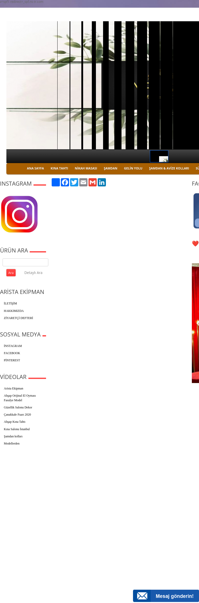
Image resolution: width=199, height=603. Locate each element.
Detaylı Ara (33, 272)
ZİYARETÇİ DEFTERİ (18, 318)
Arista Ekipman (13, 388)
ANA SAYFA (35, 168)
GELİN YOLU (133, 168)
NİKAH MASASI (86, 168)
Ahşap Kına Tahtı (14, 422)
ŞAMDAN (110, 168)
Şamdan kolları (13, 436)
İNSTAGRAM (13, 346)
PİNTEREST (12, 360)
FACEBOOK (12, 353)
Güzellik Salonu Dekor (18, 407)
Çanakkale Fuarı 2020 (17, 414)
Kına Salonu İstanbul (17, 429)
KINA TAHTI (59, 168)
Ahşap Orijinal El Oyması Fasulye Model (20, 398)
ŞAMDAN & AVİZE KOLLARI (169, 168)
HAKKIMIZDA (14, 311)
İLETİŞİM (10, 303)
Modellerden (11, 443)
